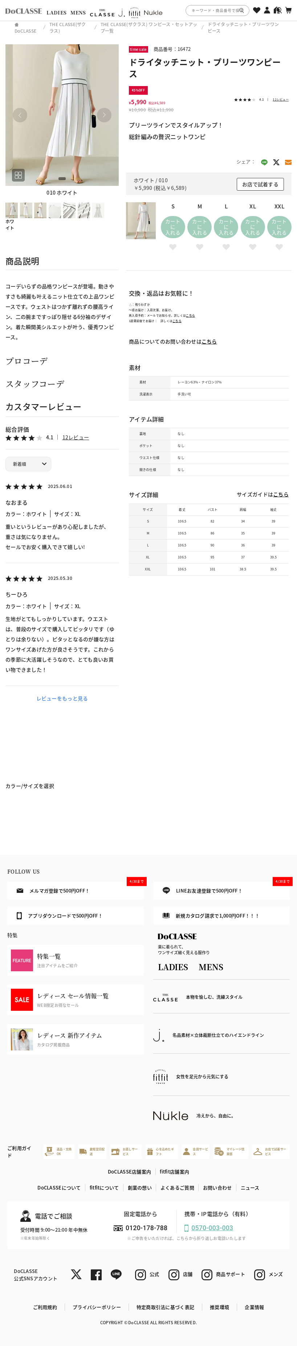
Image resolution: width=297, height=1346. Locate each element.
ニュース (250, 1187)
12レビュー (75, 437)
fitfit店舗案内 (174, 1171)
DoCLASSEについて (59, 1187)
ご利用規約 (45, 1307)
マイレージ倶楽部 (229, 1151)
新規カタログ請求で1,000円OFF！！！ (211, 915)
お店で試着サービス (269, 1151)
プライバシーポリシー (97, 1307)
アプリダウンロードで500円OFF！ (60, 915)
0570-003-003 (212, 1228)
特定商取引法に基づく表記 (165, 1307)
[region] (148, 10)
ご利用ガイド (19, 1151)
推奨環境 (219, 1307)
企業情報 (254, 1307)
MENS (78, 12)
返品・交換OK (58, 1151)
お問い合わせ (217, 1187)
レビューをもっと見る (62, 698)
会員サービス (195, 1151)
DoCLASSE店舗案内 (129, 1171)
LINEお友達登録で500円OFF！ (226, 888)
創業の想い (140, 1187)
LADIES (56, 12)
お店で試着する (260, 184)
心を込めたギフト (160, 1151)
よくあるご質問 (177, 1187)
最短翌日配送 (92, 1151)
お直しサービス (124, 1151)
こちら (190, 315)
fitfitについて (104, 1187)
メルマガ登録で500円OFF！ (80, 888)
